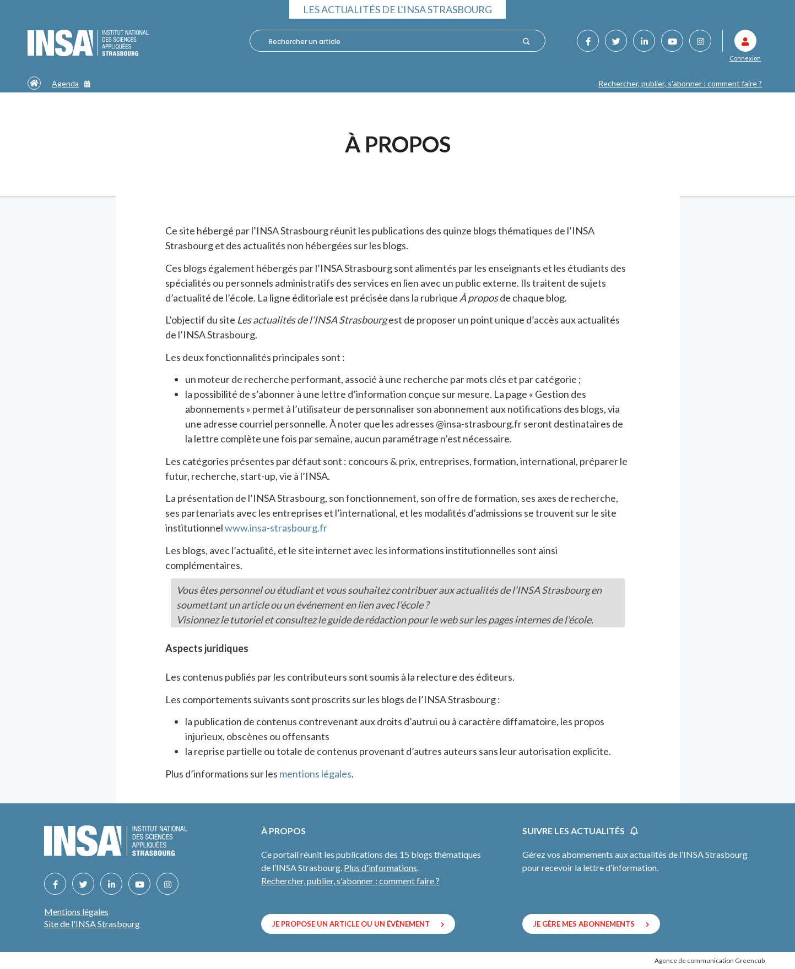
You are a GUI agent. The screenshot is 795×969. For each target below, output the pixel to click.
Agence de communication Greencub (710, 960)
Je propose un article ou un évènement (358, 923)
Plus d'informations (380, 867)
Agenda (71, 83)
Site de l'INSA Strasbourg (92, 923)
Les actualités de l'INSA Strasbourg (397, 9)
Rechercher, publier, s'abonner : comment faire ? (680, 83)
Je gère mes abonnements (591, 923)
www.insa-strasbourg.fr (276, 528)
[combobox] (391, 41)
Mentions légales (76, 911)
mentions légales (315, 774)
